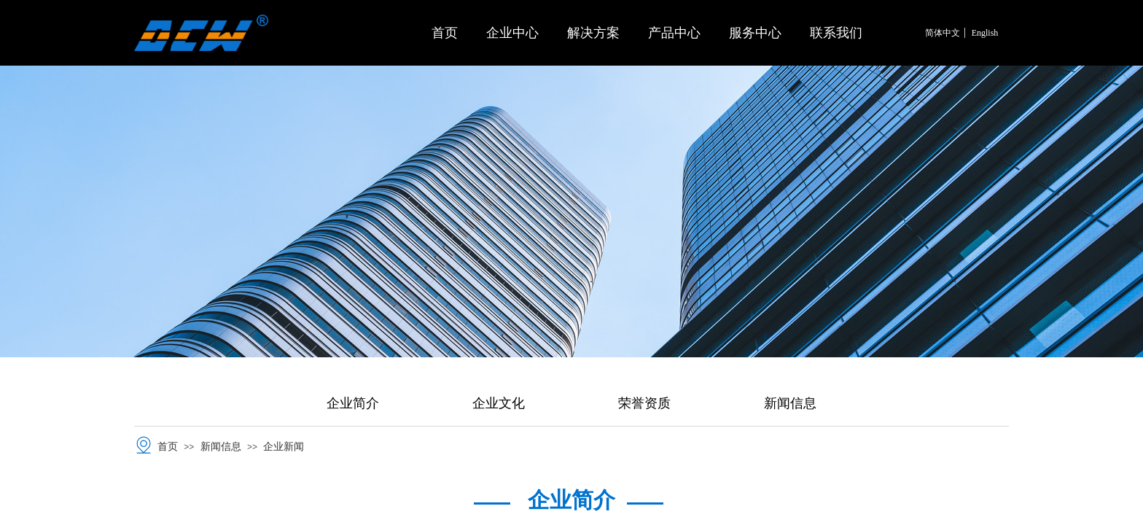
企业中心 (512, 33)
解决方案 (593, 33)
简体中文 (942, 33)
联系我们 (836, 33)
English (985, 33)
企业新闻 (283, 446)
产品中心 (674, 33)
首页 (445, 33)
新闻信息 (220, 446)
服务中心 (755, 33)
